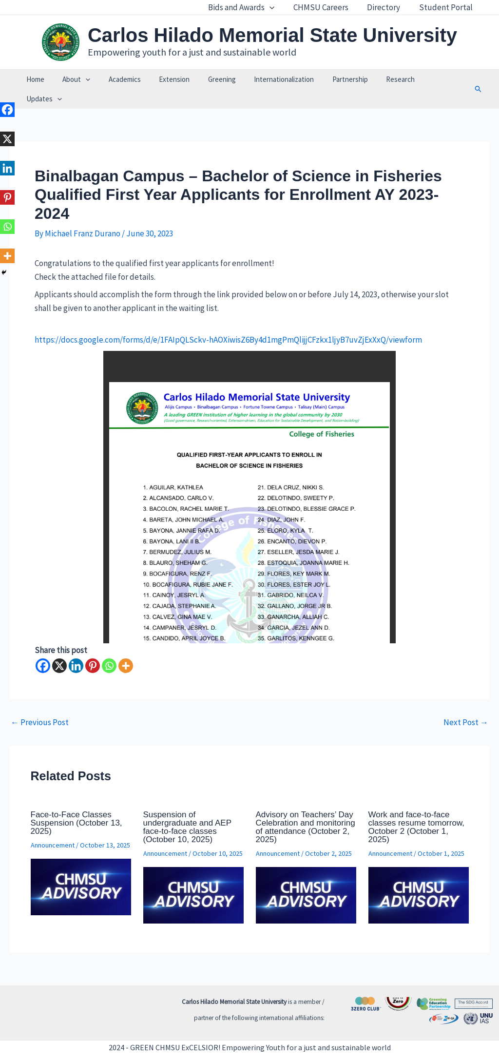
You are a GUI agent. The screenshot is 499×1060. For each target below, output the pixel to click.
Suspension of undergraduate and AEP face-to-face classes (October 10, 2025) (187, 807)
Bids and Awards (249, 7)
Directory (386, 7)
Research (382, 79)
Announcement (53, 825)
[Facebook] (43, 646)
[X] (59, 646)
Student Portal (447, 7)
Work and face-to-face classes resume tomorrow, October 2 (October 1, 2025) (416, 807)
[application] (277, 7)
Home (43, 79)
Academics (125, 79)
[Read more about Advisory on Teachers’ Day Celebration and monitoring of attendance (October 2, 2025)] (306, 874)
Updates (429, 79)
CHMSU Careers (326, 7)
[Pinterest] (92, 646)
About (81, 79)
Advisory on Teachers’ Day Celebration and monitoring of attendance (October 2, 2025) (305, 807)
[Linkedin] (76, 646)
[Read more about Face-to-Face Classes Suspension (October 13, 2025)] (81, 866)
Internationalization (274, 79)
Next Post (465, 703)
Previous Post (40, 703)
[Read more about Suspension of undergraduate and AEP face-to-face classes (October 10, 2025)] (193, 874)
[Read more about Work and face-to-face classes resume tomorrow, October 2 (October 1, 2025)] (418, 874)
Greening (215, 79)
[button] (468, 79)
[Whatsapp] (109, 646)
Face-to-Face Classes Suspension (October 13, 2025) (76, 803)
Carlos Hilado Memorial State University (272, 35)
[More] (125, 646)
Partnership (336, 79)
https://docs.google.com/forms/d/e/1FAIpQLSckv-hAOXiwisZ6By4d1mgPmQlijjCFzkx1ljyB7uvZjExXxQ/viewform (228, 320)
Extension (171, 79)
